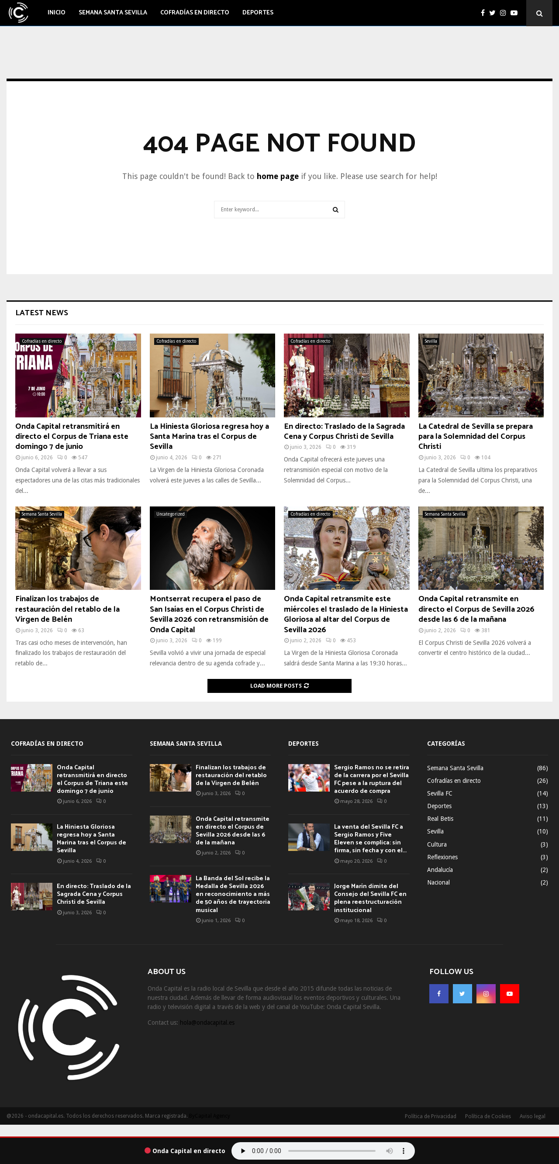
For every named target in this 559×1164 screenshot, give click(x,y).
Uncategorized (170, 514)
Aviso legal (532, 1116)
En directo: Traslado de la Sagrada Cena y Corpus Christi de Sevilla (344, 431)
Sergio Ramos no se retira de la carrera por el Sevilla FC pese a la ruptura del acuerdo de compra (371, 780)
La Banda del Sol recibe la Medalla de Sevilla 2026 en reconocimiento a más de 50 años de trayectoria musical (233, 895)
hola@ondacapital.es (207, 1022)
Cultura (437, 844)
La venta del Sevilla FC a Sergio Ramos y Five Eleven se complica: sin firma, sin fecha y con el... (370, 839)
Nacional (438, 882)
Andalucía (440, 869)
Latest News (41, 313)
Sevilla (431, 341)
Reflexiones (442, 857)
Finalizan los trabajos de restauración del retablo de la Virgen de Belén (67, 609)
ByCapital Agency (209, 1116)
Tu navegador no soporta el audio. (323, 1151)
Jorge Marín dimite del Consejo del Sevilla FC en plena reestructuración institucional (370, 899)
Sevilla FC (439, 793)
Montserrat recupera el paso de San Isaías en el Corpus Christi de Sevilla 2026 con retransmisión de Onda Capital (209, 614)
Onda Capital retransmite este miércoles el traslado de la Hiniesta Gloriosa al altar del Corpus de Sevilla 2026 (346, 614)
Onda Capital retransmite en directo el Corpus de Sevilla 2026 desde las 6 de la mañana (476, 609)
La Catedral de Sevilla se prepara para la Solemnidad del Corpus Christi (475, 437)
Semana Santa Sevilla (113, 13)
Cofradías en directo (194, 13)
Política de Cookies (488, 1116)
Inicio (57, 13)
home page (278, 176)
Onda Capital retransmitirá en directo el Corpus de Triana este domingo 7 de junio (71, 437)
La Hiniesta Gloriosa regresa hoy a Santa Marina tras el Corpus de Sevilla (209, 437)
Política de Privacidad (430, 1116)
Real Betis (440, 818)
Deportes (257, 13)
